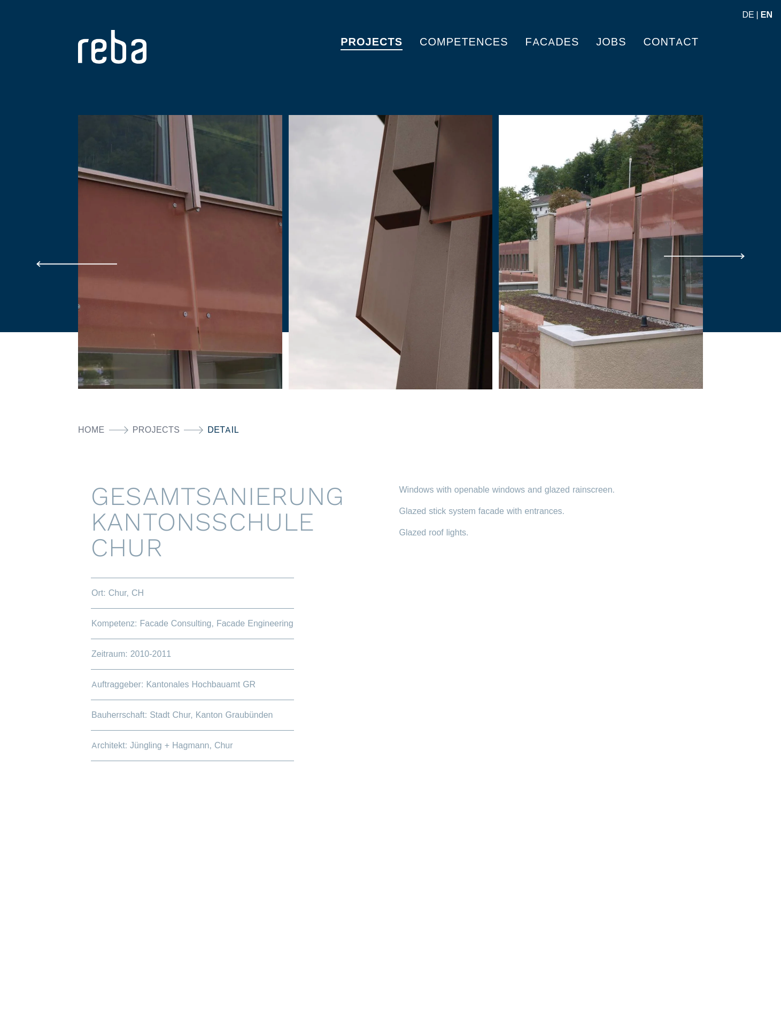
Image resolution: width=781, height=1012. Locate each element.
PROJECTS (372, 41)
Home (91, 430)
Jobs (611, 41)
